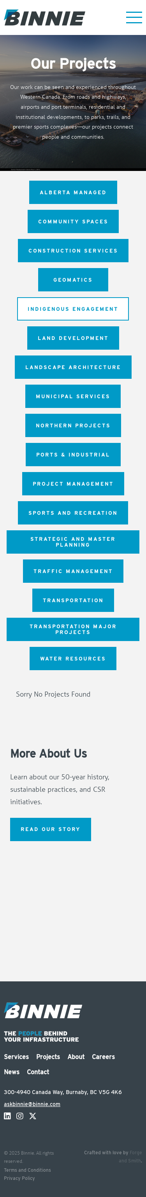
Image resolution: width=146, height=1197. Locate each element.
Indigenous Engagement (73, 309)
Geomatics (73, 280)
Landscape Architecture (73, 367)
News (11, 1072)
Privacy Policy (19, 1178)
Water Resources (73, 659)
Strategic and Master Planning (73, 542)
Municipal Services (73, 396)
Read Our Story (51, 829)
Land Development (73, 338)
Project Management (73, 484)
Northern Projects (73, 426)
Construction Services (73, 251)
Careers (103, 1057)
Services (16, 1057)
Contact (38, 1072)
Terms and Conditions (27, 1170)
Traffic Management (73, 571)
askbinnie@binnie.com (32, 1104)
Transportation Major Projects (73, 629)
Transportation (73, 600)
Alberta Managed (73, 192)
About (75, 1057)
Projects (48, 1057)
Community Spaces (73, 222)
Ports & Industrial (73, 455)
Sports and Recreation (73, 513)
